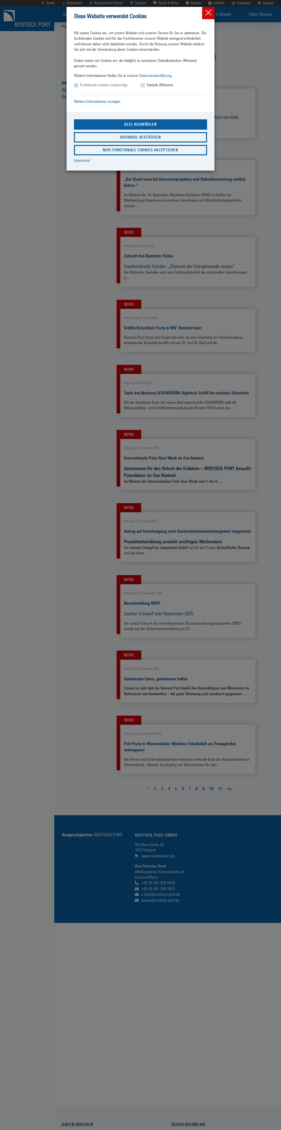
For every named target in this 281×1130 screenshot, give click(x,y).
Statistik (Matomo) (160, 85)
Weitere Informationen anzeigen (97, 101)
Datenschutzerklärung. (155, 75)
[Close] (208, 13)
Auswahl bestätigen (140, 137)
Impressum (82, 160)
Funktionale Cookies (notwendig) (103, 85)
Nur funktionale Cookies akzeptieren (140, 150)
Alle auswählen (140, 124)
